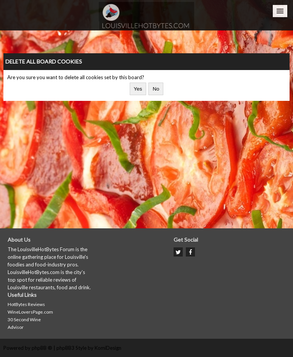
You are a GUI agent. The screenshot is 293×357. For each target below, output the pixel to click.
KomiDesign (108, 348)
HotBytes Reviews (26, 304)
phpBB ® (42, 348)
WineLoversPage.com (30, 312)
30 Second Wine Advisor (24, 323)
